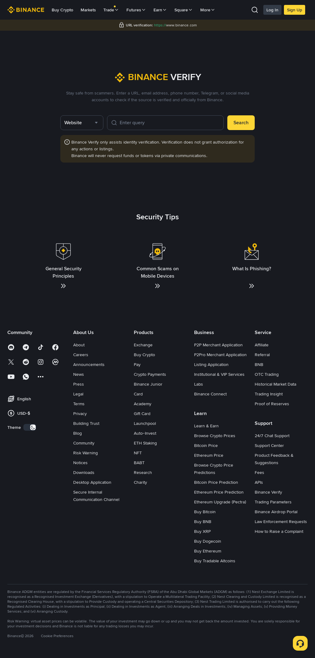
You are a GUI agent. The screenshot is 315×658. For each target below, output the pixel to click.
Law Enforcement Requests (281, 521)
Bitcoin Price (206, 445)
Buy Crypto (62, 10)
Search (241, 122)
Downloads (83, 472)
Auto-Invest (145, 433)
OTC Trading (267, 374)
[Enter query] (170, 122)
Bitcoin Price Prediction (216, 482)
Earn (160, 10)
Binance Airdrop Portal (276, 511)
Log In (272, 10)
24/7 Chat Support (272, 435)
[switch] (29, 427)
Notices (80, 462)
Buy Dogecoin (207, 541)
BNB (259, 364)
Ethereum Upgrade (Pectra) (220, 502)
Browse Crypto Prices (214, 435)
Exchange (143, 345)
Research (143, 472)
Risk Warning (85, 453)
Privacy (80, 413)
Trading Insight (269, 394)
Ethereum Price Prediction (219, 492)
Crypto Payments (150, 374)
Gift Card (142, 413)
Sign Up (294, 10)
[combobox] (81, 122)
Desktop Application (92, 482)
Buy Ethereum (207, 551)
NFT (138, 453)
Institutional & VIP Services (219, 374)
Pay (137, 364)
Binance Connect (210, 394)
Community (83, 443)
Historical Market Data (275, 384)
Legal (78, 394)
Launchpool (145, 423)
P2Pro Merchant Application (220, 354)
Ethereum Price (208, 455)
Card (138, 394)
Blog (77, 433)
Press (78, 384)
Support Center (269, 445)
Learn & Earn (206, 426)
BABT (139, 462)
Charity (140, 482)
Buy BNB (202, 521)
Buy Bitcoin (205, 511)
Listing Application (211, 364)
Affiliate (262, 345)
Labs (198, 384)
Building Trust (86, 423)
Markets (88, 10)
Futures (136, 10)
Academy (142, 403)
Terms (79, 403)
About (79, 345)
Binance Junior (148, 384)
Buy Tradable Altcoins (214, 561)
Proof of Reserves (272, 403)
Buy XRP (202, 531)
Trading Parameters (273, 502)
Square (183, 10)
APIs (259, 482)
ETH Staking (145, 443)
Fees (259, 472)
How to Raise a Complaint (279, 531)
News (78, 374)
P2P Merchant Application (218, 345)
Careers (80, 354)
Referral (262, 354)
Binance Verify (268, 492)
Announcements (89, 364)
